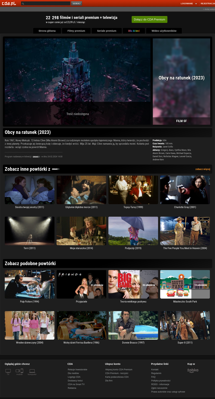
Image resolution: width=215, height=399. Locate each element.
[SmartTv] (22, 376)
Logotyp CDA (74, 377)
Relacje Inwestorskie (77, 369)
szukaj (77, 3)
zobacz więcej (202, 169)
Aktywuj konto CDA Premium (118, 369)
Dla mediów (73, 373)
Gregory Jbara (167, 150)
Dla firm (108, 380)
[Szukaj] (45, 3)
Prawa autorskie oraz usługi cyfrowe (168, 392)
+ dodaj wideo (209, 9)
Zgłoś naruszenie (159, 388)
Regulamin (156, 373)
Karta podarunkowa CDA (117, 377)
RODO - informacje (160, 384)
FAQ (153, 377)
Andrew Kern (158, 159)
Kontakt (154, 369)
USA (164, 140)
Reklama (72, 388)
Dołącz (149, 19)
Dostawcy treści (75, 380)
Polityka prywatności (160, 380)
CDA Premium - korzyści (116, 373)
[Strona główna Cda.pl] (9, 3)
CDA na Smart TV (76, 384)
